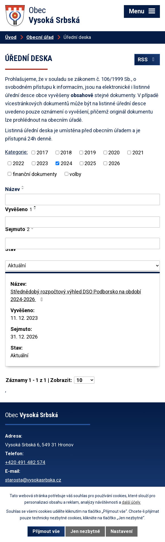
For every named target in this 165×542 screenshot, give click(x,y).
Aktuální (19, 355)
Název (12, 189)
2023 (42, 163)
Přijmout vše (46, 531)
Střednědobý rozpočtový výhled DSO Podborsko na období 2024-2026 (75, 295)
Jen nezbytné (85, 531)
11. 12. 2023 (24, 318)
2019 (90, 153)
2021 (138, 153)
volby (75, 174)
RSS (147, 59)
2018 (66, 153)
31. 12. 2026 (24, 337)
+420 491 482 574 (25, 462)
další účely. (131, 502)
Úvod (10, 37)
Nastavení (121, 531)
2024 (66, 163)
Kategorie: (16, 152)
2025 (90, 163)
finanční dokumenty (35, 174)
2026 (114, 163)
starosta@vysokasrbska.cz (33, 480)
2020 (114, 153)
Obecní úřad (40, 37)
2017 (42, 153)
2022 (18, 163)
